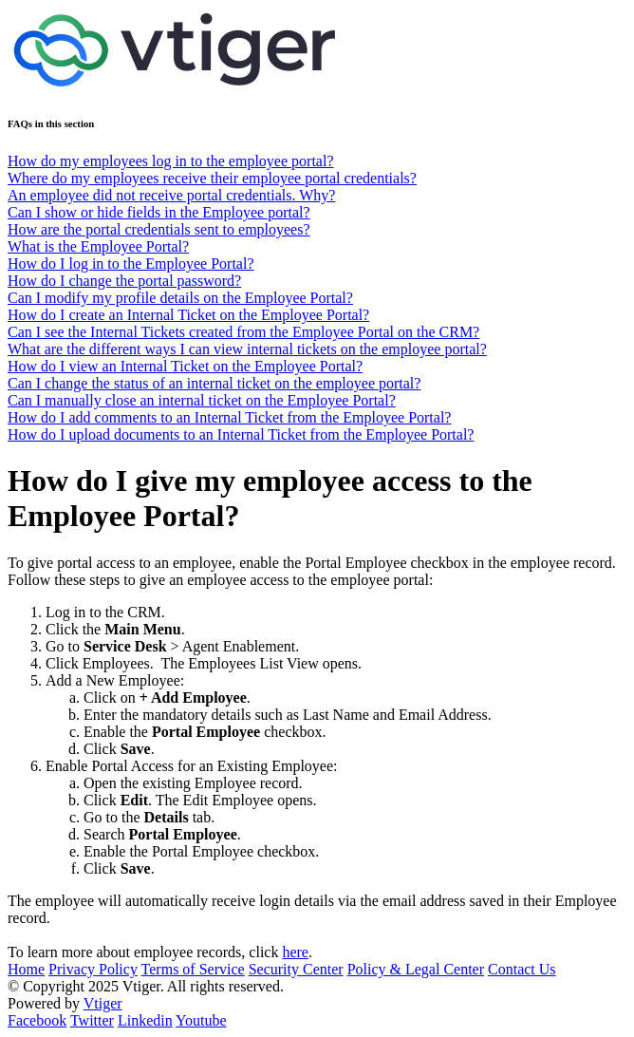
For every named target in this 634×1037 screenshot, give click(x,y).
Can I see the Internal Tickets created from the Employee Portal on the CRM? (243, 332)
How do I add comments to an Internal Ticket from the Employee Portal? (229, 417)
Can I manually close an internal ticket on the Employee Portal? (202, 400)
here (295, 952)
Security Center (296, 969)
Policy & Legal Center (415, 969)
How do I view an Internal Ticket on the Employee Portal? (185, 366)
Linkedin (145, 1020)
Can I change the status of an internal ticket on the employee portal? (214, 383)
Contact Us (522, 969)
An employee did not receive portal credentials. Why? (171, 195)
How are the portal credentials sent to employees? (159, 229)
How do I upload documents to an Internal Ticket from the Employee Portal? (241, 434)
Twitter (92, 1020)
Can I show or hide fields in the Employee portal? (159, 212)
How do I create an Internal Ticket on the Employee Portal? (188, 315)
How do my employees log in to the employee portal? (170, 161)
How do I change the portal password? (124, 281)
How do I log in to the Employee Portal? (131, 263)
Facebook (37, 1020)
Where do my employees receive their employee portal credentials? (212, 178)
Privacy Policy (93, 969)
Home (26, 969)
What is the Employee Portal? (98, 246)
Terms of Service (193, 969)
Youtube (201, 1020)
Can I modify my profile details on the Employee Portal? (180, 298)
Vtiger (103, 1003)
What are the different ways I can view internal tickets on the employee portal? (247, 349)
